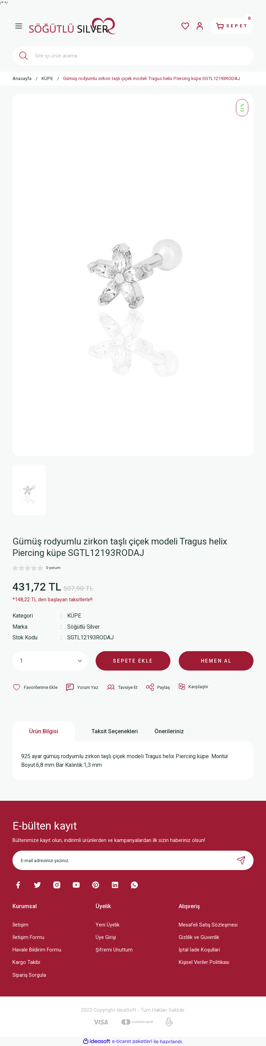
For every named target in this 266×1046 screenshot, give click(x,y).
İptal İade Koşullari (199, 949)
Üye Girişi (106, 937)
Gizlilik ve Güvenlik (199, 937)
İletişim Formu (28, 937)
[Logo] (72, 26)
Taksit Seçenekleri (114, 731)
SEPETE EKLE (133, 660)
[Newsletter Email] (133, 860)
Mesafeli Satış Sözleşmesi (208, 925)
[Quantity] (49, 660)
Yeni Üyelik (107, 925)
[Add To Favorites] (34, 687)
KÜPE (74, 615)
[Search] (133, 55)
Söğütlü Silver (84, 626)
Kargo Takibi (26, 962)
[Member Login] (197, 26)
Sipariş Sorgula (29, 974)
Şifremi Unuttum (114, 949)
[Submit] (241, 860)
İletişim (20, 925)
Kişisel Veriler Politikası (204, 962)
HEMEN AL (216, 660)
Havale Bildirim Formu (36, 949)
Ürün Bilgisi (43, 731)
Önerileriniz (169, 731)
